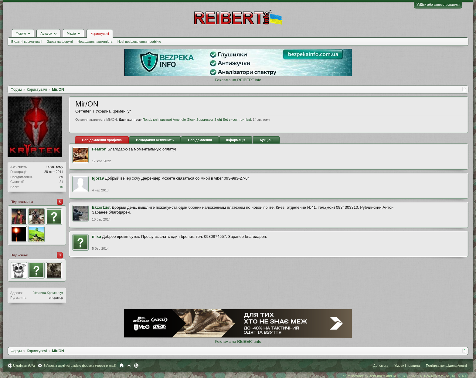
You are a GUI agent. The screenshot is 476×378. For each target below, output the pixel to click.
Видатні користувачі (26, 41)
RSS (136, 365)
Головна (121, 365)
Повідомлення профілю (102, 140)
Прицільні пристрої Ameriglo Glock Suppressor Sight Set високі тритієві (196, 119)
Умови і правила (407, 365)
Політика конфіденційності (446, 365)
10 (61, 187)
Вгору (129, 365)
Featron (99, 149)
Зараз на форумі (60, 41)
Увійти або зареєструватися (438, 4)
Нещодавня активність (94, 41)
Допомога (380, 365)
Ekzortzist (101, 207)
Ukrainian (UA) (24, 365)
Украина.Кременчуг (48, 293)
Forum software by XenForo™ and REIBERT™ (404, 376)
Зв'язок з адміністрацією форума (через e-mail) (79, 365)
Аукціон (266, 140)
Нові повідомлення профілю (139, 41)
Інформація (235, 140)
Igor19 (98, 178)
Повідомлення (200, 140)
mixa (96, 236)
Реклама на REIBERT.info (238, 80)
